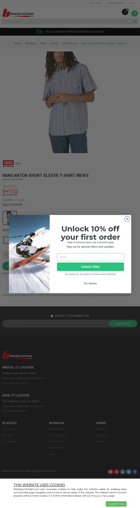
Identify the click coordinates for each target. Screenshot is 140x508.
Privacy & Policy (99, 495)
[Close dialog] (127, 219)
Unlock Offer (90, 266)
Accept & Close (116, 504)
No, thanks (90, 283)
